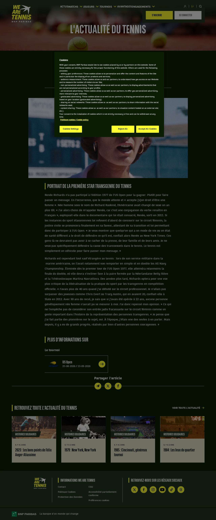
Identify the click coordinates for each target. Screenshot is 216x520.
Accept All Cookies (147, 129)
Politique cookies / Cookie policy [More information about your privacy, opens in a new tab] (74, 120)
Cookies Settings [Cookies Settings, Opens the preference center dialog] (71, 129)
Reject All (123, 129)
